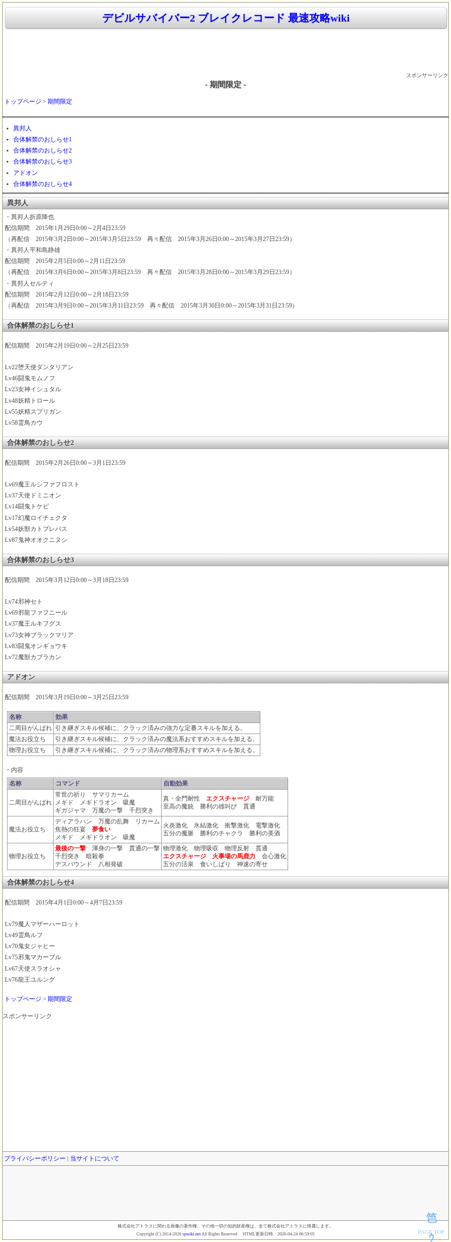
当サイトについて (94, 1158)
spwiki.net (191, 1233)
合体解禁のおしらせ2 (42, 150)
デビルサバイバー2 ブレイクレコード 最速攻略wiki (226, 18)
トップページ (22, 101)
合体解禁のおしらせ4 (42, 184)
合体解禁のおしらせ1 (42, 139)
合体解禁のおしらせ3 (42, 161)
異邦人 (22, 128)
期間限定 (60, 101)
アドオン (25, 173)
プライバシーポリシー (35, 1158)
